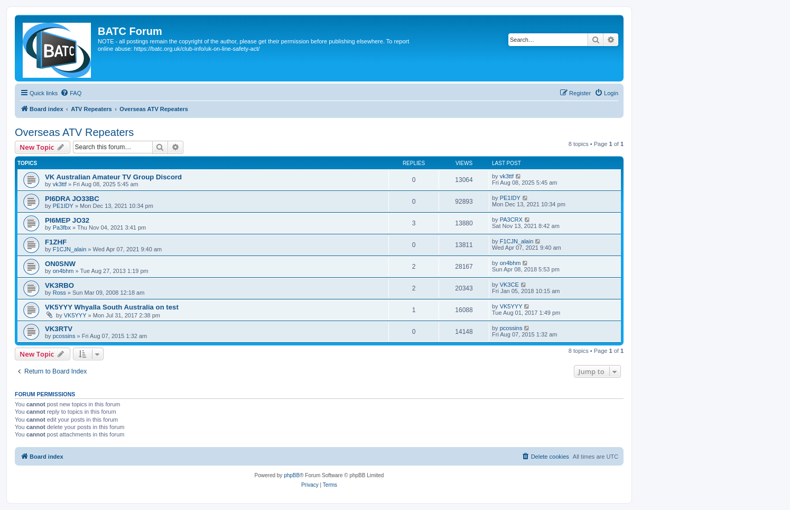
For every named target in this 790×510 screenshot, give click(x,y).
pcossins (64, 336)
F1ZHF (56, 242)
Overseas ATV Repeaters (74, 132)
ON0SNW (60, 264)
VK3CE (509, 284)
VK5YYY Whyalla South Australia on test (112, 307)
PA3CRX (511, 219)
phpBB (292, 475)
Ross (59, 292)
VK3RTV (58, 329)
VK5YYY (75, 315)
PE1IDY (63, 206)
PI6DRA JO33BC (72, 199)
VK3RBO (59, 285)
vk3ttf (60, 184)
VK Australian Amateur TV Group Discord (113, 177)
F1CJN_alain (70, 249)
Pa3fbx (62, 227)
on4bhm (63, 271)
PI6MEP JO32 (67, 220)
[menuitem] (70, 93)
